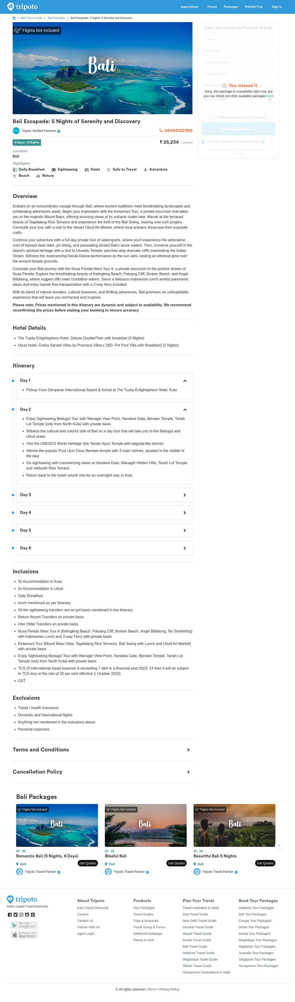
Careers (83, 914)
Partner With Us (88, 927)
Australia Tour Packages (256, 953)
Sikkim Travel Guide (197, 966)
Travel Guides (143, 914)
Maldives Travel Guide (199, 953)
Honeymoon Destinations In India (206, 972)
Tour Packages (144, 908)
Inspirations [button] (191, 7)
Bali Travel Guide (31, 18)
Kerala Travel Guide (197, 940)
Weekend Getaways (147, 933)
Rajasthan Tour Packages (257, 946)
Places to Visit (143, 940)
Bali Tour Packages (252, 914)
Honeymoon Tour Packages (258, 966)
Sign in (277, 7)
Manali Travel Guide (197, 933)
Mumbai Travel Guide (198, 927)
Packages (231, 7)
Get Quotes (88, 863)
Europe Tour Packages (255, 921)
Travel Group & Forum (149, 927)
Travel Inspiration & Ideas (201, 908)
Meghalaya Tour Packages (258, 940)
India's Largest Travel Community (27, 906)
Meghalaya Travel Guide (200, 959)
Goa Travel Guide (195, 914)
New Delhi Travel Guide (200, 921)
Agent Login (85, 933)
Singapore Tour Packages (257, 959)
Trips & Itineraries (146, 921)
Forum (212, 7)
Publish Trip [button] (255, 7)
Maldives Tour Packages (256, 908)
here (270, 96)
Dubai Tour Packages (254, 927)
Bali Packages (56, 18)
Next (279, 846)
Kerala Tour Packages (254, 933)
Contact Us (85, 921)
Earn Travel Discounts (93, 908)
